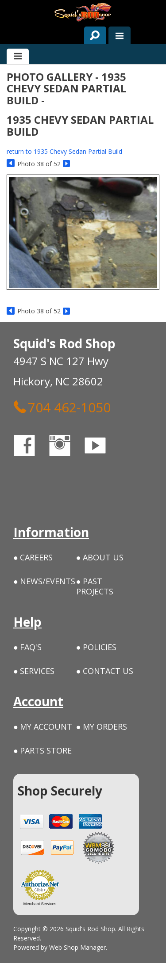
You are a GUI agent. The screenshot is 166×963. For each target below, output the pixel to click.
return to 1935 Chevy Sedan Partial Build (64, 151)
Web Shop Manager (77, 947)
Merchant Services (40, 904)
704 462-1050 (62, 407)
